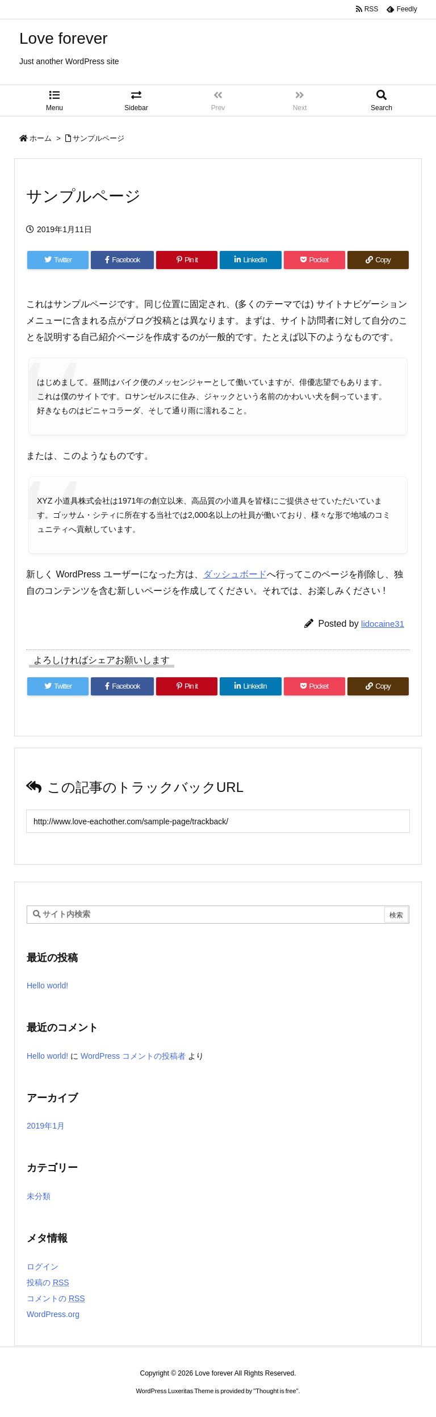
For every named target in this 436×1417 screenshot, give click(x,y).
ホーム (41, 138)
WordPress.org (53, 1314)
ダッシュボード (235, 574)
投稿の (48, 1282)
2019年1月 (46, 1125)
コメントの (56, 1298)
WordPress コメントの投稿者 (133, 1055)
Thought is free (275, 1390)
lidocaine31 (382, 623)
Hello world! (47, 985)
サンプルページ (98, 138)
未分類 (39, 1196)
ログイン (42, 1266)
